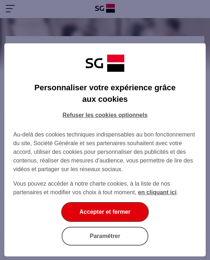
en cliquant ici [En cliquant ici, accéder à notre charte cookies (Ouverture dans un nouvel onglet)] (157, 192)
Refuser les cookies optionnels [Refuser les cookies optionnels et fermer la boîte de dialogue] (105, 115)
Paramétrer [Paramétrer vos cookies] (105, 236)
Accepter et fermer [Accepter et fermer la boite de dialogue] (104, 212)
